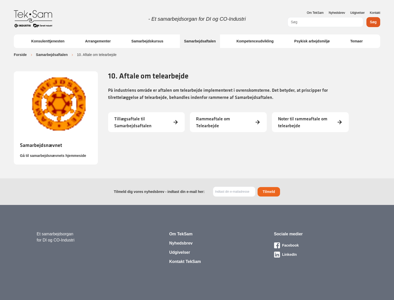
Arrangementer (98, 41)
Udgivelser (357, 13)
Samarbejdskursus (147, 41)
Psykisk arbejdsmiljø (312, 41)
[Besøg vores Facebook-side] (315, 245)
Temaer (356, 41)
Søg (373, 22)
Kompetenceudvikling (254, 41)
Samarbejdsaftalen (200, 41)
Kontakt (375, 13)
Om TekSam (315, 13)
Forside (20, 55)
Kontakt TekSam (185, 261)
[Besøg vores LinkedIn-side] (315, 254)
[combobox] (325, 22)
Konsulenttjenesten (47, 41)
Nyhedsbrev (337, 13)
